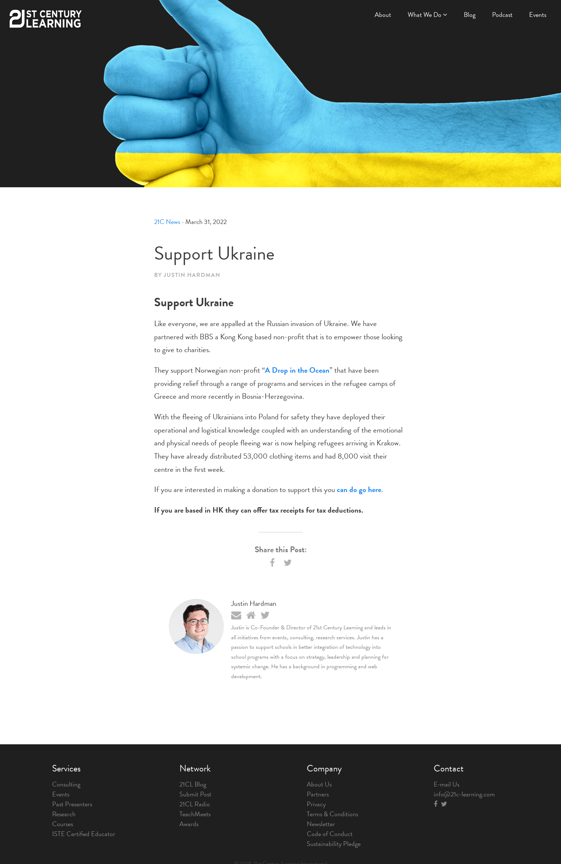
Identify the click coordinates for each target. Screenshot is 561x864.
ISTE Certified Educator (83, 834)
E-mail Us (446, 784)
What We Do (427, 14)
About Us (319, 784)
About (383, 14)
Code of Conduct (330, 834)
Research (64, 814)
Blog (470, 14)
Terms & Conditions (332, 814)
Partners (318, 794)
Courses (62, 824)
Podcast (502, 14)
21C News (167, 222)
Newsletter (321, 824)
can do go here (359, 489)
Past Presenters (72, 804)
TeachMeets (195, 814)
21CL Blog (192, 784)
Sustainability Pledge (334, 844)
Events (537, 14)
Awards (188, 824)
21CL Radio (194, 804)
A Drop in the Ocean (297, 370)
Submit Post (195, 794)
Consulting (66, 784)
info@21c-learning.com (464, 794)
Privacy (316, 804)
